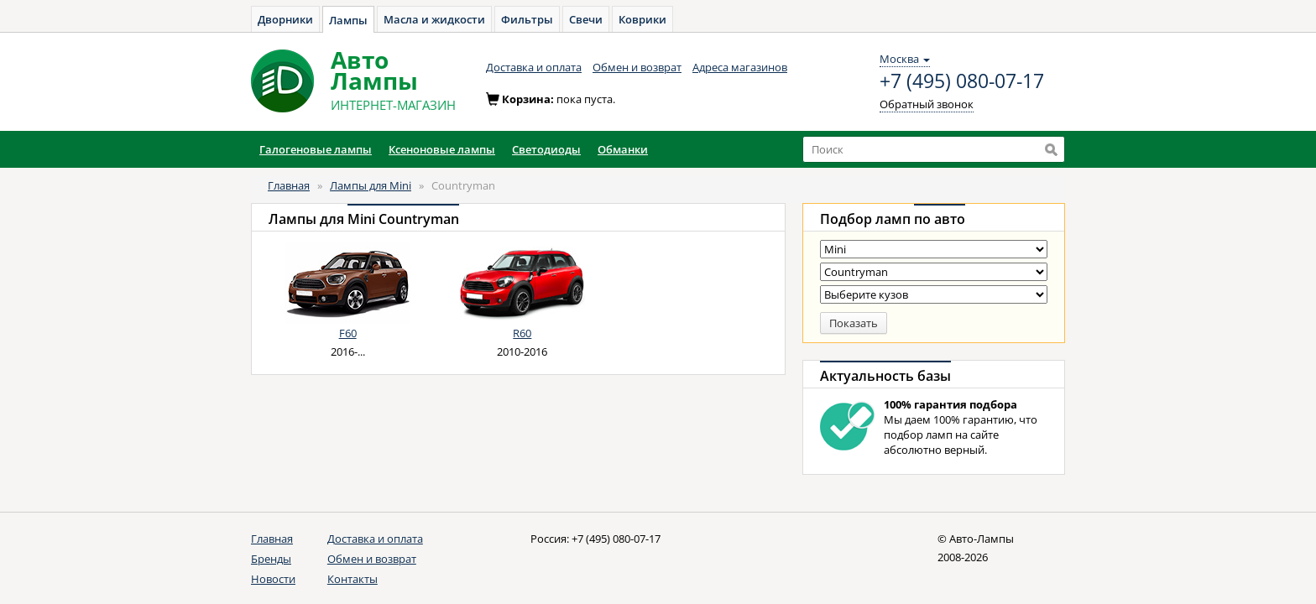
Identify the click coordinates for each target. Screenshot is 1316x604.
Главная (289, 185)
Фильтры (527, 19)
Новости (273, 578)
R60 (522, 333)
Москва (905, 58)
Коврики (642, 19)
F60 (348, 333)
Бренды (271, 558)
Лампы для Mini (370, 185)
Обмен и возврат (637, 67)
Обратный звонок (927, 104)
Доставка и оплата (534, 67)
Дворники (285, 19)
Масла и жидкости (434, 19)
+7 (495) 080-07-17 (962, 81)
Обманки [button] (623, 149)
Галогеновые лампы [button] (315, 149)
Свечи (586, 19)
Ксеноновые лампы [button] (442, 149)
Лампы (348, 20)
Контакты (352, 578)
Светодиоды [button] (546, 149)
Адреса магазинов (739, 67)
